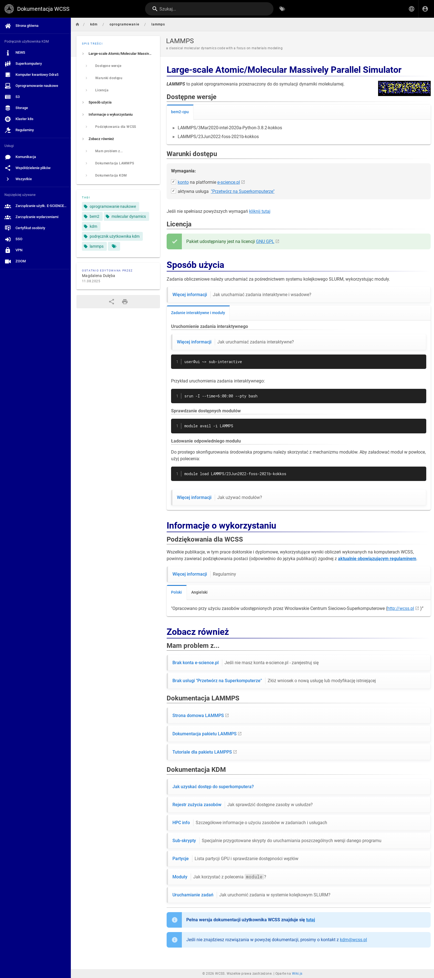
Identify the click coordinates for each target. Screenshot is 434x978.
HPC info (249, 822)
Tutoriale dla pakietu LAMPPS (202, 752)
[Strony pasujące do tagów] (114, 246)
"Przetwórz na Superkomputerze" (243, 191)
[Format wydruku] (124, 301)
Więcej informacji (241, 294)
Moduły (219, 876)
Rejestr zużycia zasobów (242, 804)
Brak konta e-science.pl (245, 662)
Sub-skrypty (276, 840)
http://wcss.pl (400, 608)
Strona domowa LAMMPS (198, 715)
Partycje (235, 858)
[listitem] (118, 53)
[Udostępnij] (111, 301)
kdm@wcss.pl (353, 939)
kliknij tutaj (259, 211)
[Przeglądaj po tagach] (282, 8)
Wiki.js (297, 974)
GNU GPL (265, 241)
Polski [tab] (176, 592)
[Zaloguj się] (425, 8)
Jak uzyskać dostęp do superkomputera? (213, 786)
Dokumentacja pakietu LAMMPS (204, 733)
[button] (411, 9)
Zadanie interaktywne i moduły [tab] (198, 313)
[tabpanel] (299, 132)
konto (183, 182)
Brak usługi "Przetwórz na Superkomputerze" (274, 680)
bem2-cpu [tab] (180, 112)
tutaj (310, 919)
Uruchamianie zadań (251, 895)
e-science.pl (228, 182)
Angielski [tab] (199, 592)
